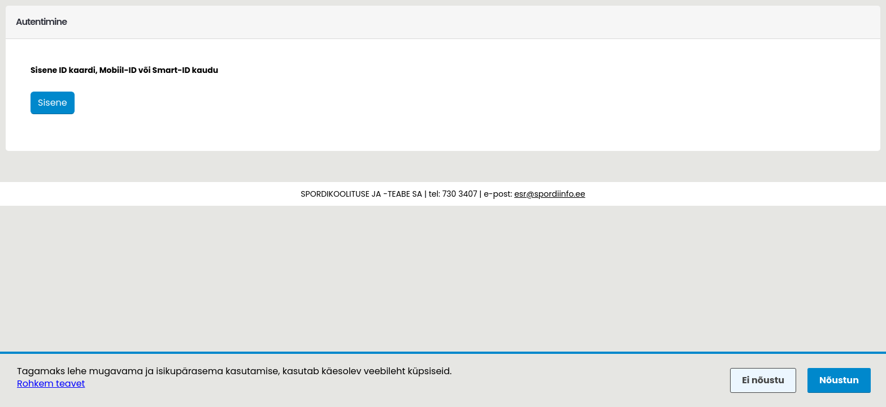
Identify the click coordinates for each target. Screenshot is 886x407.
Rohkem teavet (51, 383)
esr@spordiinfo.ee (549, 194)
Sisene (52, 102)
